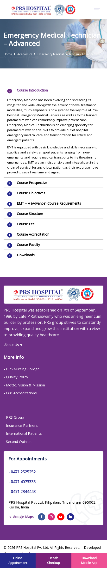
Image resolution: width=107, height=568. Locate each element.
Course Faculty (28, 244)
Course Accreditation (33, 234)
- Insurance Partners (21, 425)
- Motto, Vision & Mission (24, 385)
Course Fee (26, 224)
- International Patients (23, 433)
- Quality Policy (16, 376)
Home (8, 54)
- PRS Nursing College (22, 368)
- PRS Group (14, 417)
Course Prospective (32, 182)
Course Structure (30, 213)
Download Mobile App (89, 560)
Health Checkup (53, 560)
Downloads (26, 255)
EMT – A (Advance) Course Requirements (49, 203)
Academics (24, 54)
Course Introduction (32, 90)
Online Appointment (17, 560)
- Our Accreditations (20, 393)
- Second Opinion (17, 441)
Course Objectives (31, 193)
